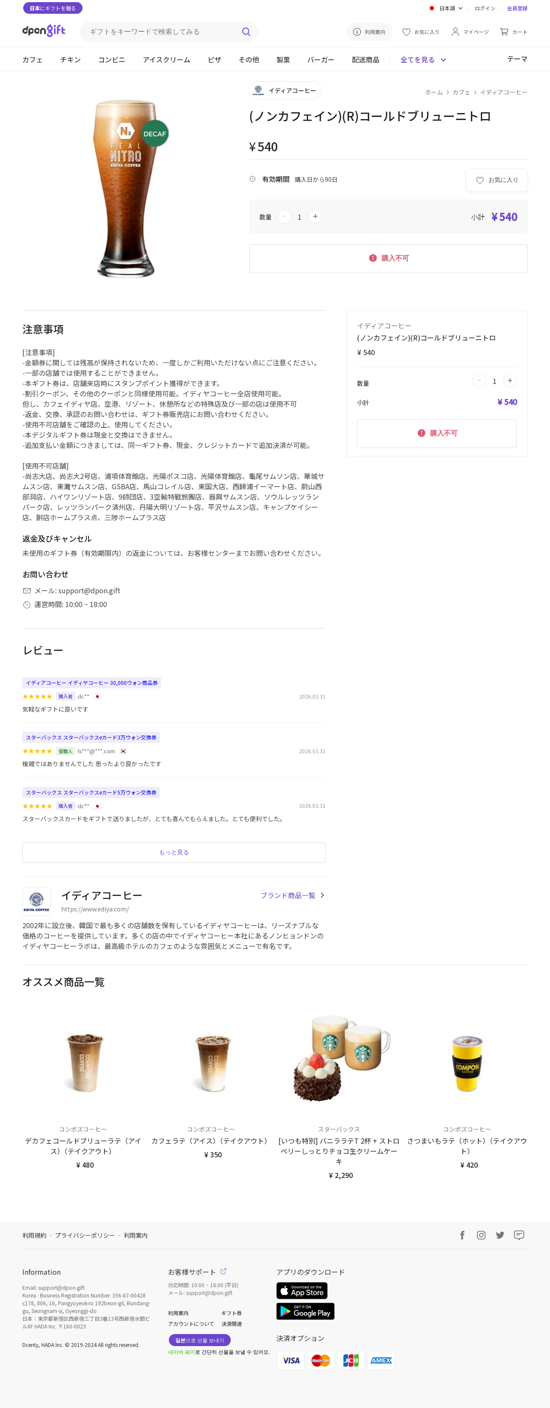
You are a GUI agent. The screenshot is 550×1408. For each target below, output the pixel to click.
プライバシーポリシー (85, 1235)
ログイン (485, 8)
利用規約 (34, 1235)
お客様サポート (197, 1272)
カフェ (461, 92)
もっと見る (174, 852)
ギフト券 (231, 1312)
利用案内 (136, 1235)
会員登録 (517, 8)
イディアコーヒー (504, 92)
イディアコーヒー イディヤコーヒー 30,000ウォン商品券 (92, 682)
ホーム (434, 92)
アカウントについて (191, 1323)
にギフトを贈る (53, 8)
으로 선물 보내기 (199, 1340)
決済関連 (231, 1323)
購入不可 (388, 257)
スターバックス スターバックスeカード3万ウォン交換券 (91, 737)
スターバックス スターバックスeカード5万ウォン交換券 (91, 792)
